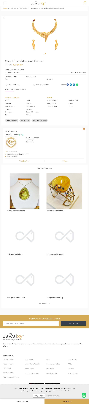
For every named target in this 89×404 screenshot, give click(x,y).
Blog (48, 359)
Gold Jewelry (23, 8)
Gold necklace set (39, 120)
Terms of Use (72, 373)
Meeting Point (51, 373)
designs (15, 344)
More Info (67, 402)
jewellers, (33, 344)
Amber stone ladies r (55, 211)
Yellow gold (24, 120)
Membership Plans (31, 373)
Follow (65, 161)
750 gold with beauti (16, 298)
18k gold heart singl (55, 298)
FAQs (70, 364)
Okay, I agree (39, 396)
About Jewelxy (8, 364)
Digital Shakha (8, 359)
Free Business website (11, 377)
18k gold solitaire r (15, 254)
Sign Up (73, 323)
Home (5, 8)
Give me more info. (53, 396)
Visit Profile (24, 161)
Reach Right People (32, 364)
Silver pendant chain (16, 211)
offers (5, 346)
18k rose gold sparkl (55, 254)
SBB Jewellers (80, 72)
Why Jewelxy (29, 359)
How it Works (29, 368)
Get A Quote (22, 402)
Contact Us (72, 359)
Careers (71, 368)
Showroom (34, 8)
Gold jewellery (11, 120)
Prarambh (50, 368)
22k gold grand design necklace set (52, 8)
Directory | (7, 368)
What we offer (8, 373)
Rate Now (18, 65)
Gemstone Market (53, 364)
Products (13, 8)
